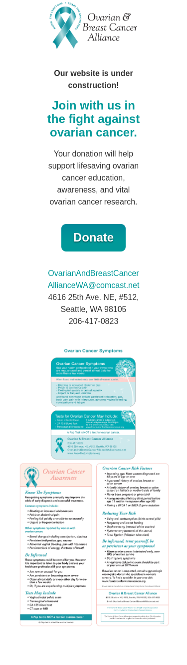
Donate (93, 237)
